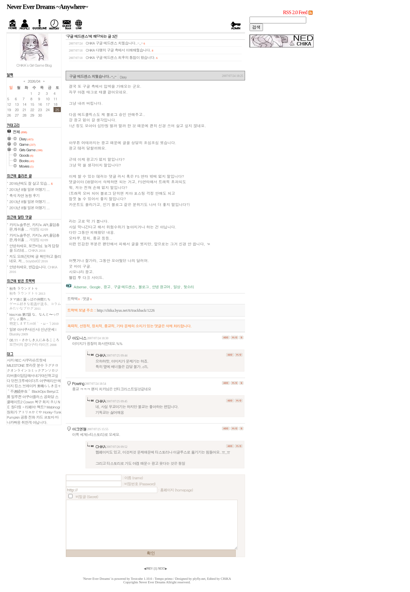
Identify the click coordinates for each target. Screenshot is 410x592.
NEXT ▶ (162, 568)
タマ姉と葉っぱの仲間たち (35, 304)
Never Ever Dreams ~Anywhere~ (47, 6)
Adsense (80, 286)
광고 (106, 286)
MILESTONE (16, 365)
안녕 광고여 (161, 286)
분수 (40, 365)
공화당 (49, 396)
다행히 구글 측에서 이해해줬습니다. (123, 50)
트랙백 (73, 298)
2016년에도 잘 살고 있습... (31, 183)
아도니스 (79, 338)
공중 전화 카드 (31, 417)
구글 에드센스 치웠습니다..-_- (119, 42)
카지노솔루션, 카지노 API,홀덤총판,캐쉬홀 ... (34, 227)
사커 (10, 360)
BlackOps (39, 391)
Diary (123, 76)
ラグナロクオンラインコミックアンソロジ (32, 368)
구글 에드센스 (124, 286)
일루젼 (16, 396)
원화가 (12, 412)
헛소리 (189, 286)
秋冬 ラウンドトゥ (27, 290)
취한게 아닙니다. (34, 422)
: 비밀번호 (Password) (138, 483)
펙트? (41, 406)
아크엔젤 (79, 429)
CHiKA (100, 355)
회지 (45, 401)
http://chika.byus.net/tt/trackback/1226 (125, 310)
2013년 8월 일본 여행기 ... (29, 189)
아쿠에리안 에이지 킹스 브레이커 (34, 383)
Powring (78, 383)
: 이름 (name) (132, 477)
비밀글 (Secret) (87, 496)
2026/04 (34, 81)
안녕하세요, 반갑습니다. (33, 269)
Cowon (28, 401)
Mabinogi (53, 406)
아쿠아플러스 (32, 396)
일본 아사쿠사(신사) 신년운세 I (32, 331)
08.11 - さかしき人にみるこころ (34, 342)
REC (17, 360)
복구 (38, 401)
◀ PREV (148, 568)
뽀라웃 (31, 365)
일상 (176, 286)
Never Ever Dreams (152, 582)
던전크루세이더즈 (25, 380)
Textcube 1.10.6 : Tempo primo (152, 578)
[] (155, 568)
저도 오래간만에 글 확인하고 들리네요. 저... (35, 258)
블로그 (143, 286)
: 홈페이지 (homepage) (175, 489)
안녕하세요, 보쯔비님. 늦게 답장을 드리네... (34, 248)
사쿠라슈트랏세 (34, 360)
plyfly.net (199, 578)
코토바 (49, 417)
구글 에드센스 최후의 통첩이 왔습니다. (125, 57)
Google (95, 286)
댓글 (87, 298)
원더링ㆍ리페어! (23, 406)
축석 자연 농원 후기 (24, 195)
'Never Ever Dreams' (97, 578)
